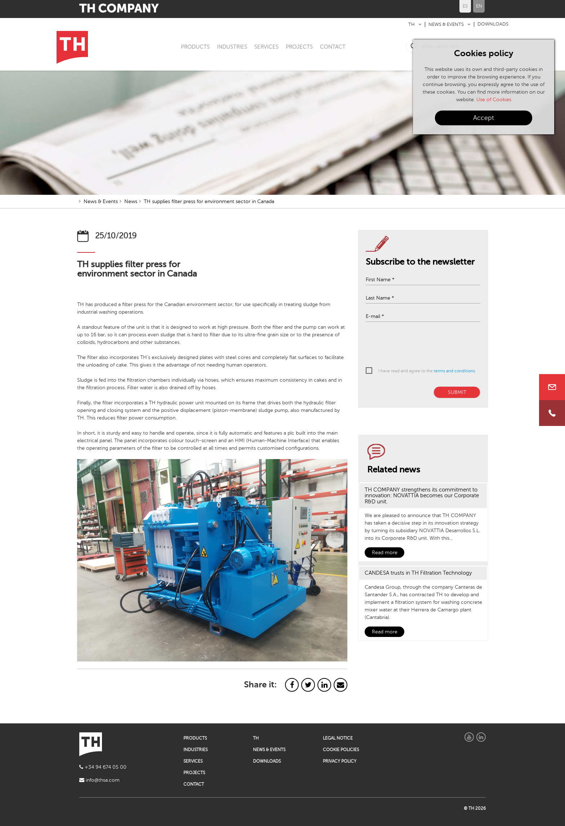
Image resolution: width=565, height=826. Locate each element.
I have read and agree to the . (427, 370)
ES (465, 6)
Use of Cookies (493, 99)
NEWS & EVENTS (446, 24)
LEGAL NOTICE (338, 738)
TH (411, 24)
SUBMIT (457, 392)
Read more (384, 552)
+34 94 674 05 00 (102, 767)
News (130, 201)
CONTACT (333, 47)
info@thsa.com (99, 780)
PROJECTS (299, 47)
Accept (483, 117)
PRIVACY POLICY (339, 761)
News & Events (101, 201)
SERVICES (266, 47)
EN (479, 6)
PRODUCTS (195, 47)
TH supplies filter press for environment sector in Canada (209, 201)
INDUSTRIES (232, 47)
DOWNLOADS (492, 24)
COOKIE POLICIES (341, 750)
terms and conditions (454, 370)
